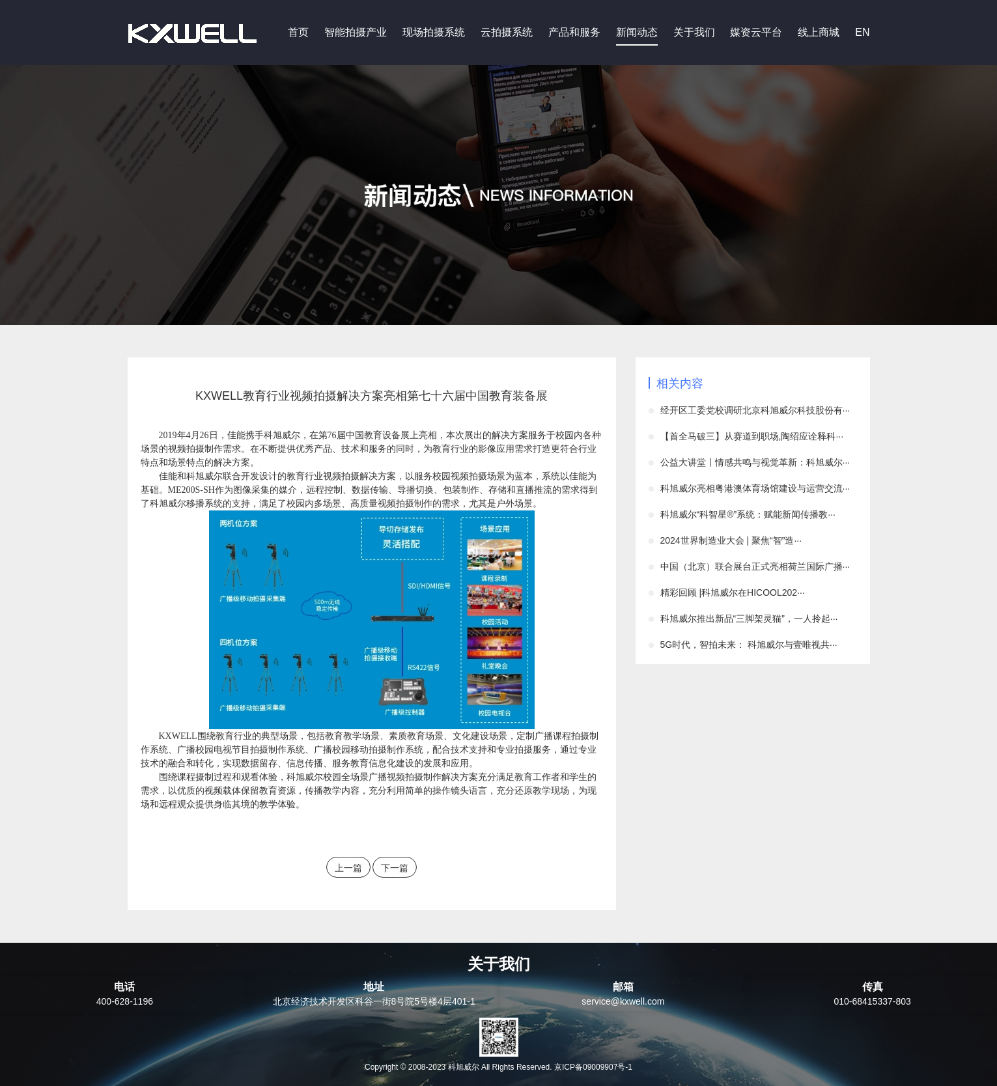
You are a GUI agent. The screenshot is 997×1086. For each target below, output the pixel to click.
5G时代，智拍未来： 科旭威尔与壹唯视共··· (748, 644)
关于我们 (694, 32)
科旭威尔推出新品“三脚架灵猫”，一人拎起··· (749, 618)
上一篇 (348, 868)
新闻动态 (637, 32)
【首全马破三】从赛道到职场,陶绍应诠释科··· (752, 436)
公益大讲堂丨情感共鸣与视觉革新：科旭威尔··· (755, 462)
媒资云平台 (756, 32)
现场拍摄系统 (433, 32)
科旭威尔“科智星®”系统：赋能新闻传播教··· (748, 514)
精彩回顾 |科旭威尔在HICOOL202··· (732, 592)
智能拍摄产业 (355, 32)
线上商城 (818, 32)
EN (862, 32)
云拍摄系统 (507, 32)
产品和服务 (574, 32)
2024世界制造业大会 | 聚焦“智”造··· (731, 540)
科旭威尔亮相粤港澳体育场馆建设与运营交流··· (755, 488)
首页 (298, 32)
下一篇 (394, 868)
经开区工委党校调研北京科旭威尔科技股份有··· (755, 410)
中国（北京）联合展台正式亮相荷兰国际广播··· (755, 566)
